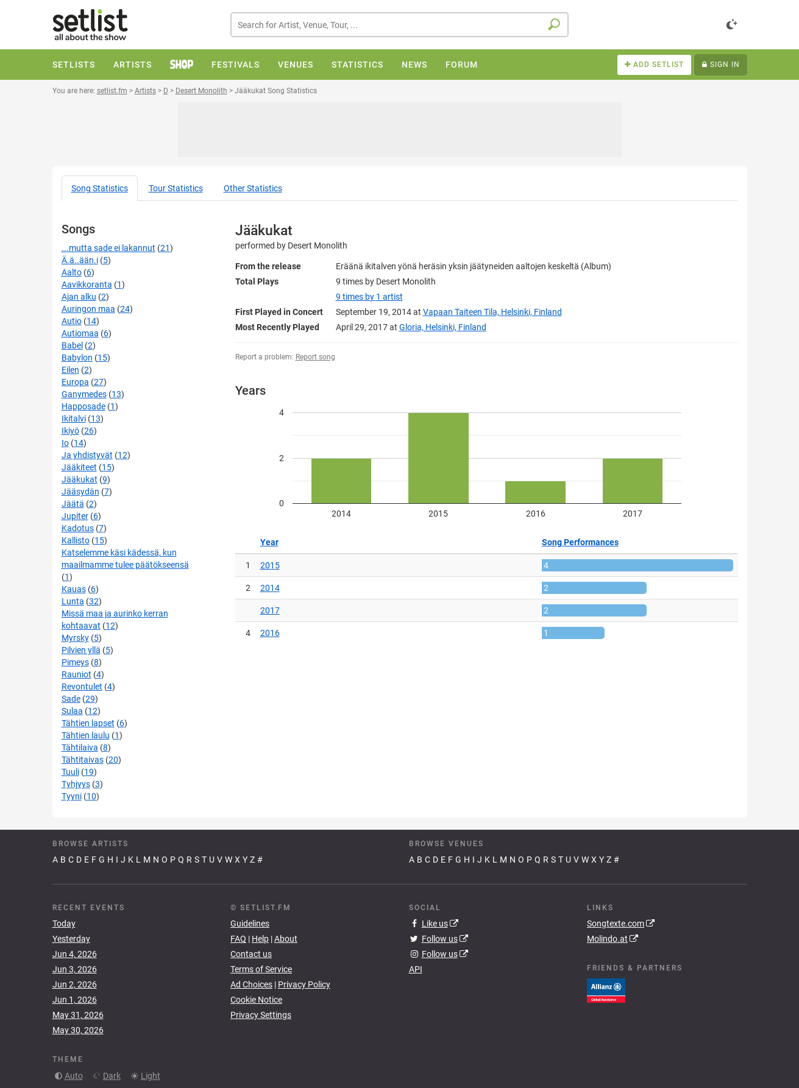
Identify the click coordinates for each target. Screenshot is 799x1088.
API (415, 969)
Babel (72, 345)
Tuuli (70, 772)
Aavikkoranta (87, 284)
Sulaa (72, 711)
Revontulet (82, 686)
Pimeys (75, 662)
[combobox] (399, 24)
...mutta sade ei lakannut (108, 248)
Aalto (72, 272)
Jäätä (73, 504)
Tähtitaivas (83, 760)
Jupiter (75, 516)
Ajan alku (79, 297)
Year (269, 542)
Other (253, 188)
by (369, 297)
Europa (75, 382)
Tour (176, 188)
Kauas (74, 589)
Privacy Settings (260, 1015)
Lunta (73, 601)
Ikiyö (70, 431)
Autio (72, 321)
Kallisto (76, 540)
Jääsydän (80, 491)
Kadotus (78, 528)
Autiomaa (80, 333)
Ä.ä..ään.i (80, 260)
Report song (315, 357)
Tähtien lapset (88, 723)
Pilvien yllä (81, 650)
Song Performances (580, 542)
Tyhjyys (76, 784)
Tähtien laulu (86, 735)
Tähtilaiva (80, 747)
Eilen (70, 370)
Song (99, 188)
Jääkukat (80, 479)
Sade (71, 699)
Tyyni (72, 796)
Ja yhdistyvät (87, 455)
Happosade (83, 406)
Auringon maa (88, 309)
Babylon (77, 357)
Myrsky (75, 638)
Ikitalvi (74, 418)
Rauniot (76, 674)
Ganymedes (84, 394)
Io (65, 443)
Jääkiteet (79, 467)
